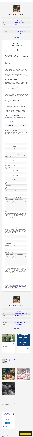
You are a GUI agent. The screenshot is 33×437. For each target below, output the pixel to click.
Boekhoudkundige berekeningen (20, 31)
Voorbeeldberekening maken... (11, 121)
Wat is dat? (28, 432)
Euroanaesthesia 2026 (11, 359)
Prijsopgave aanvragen (18, 20)
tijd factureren (19, 231)
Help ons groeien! (6, 413)
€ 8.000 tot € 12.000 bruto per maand (21, 22)
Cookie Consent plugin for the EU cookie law (26, 435)
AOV (15, 1)
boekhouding (11, 232)
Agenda (4, 357)
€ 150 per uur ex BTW (18, 24)
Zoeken (28, 1)
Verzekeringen (17, 29)
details (17, 190)
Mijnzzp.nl (3, 1)
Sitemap (3, 436)
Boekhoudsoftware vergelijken (19, 317)
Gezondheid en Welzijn (18, 33)
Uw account (25, 1)
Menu (31, 1)
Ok (25, 433)
